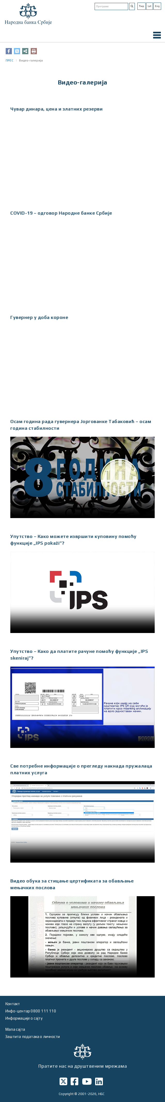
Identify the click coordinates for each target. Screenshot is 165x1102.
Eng (157, 6)
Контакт (12, 1004)
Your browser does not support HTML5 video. (82, 477)
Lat (149, 6)
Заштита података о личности (32, 1036)
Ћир (141, 6)
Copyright (66, 1094)
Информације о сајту (24, 1018)
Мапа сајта (15, 1029)
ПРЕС (9, 60)
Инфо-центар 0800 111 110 (30, 1011)
